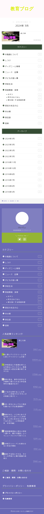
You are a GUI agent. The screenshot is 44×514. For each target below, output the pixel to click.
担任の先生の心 (23, 105)
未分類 (23, 111)
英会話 (23, 117)
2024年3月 (23, 138)
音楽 (23, 123)
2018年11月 (23, 162)
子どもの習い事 (23, 78)
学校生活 (23, 84)
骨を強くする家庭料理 (25, 100)
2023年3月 (23, 144)
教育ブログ (22, 8)
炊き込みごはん (25, 97)
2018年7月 (23, 180)
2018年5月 (23, 192)
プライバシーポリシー (13, 493)
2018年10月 (23, 168)
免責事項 (8, 499)
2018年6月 (23, 186)
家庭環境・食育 (23, 90)
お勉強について (23, 54)
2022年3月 (23, 156)
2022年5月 (23, 150)
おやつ (25, 94)
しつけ (23, 60)
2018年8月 (23, 174)
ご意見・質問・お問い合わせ (16, 477)
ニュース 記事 (23, 72)
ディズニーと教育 (23, 66)
